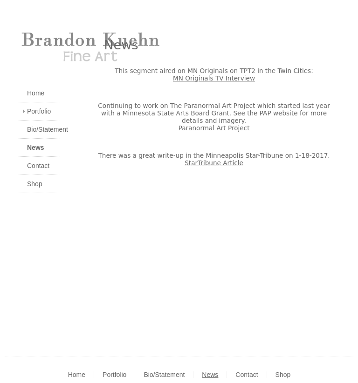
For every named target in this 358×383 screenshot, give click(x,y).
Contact (38, 165)
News (35, 147)
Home (35, 93)
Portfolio (39, 111)
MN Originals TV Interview (214, 78)
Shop (34, 184)
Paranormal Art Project (214, 128)
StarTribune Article (214, 163)
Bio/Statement (43, 129)
